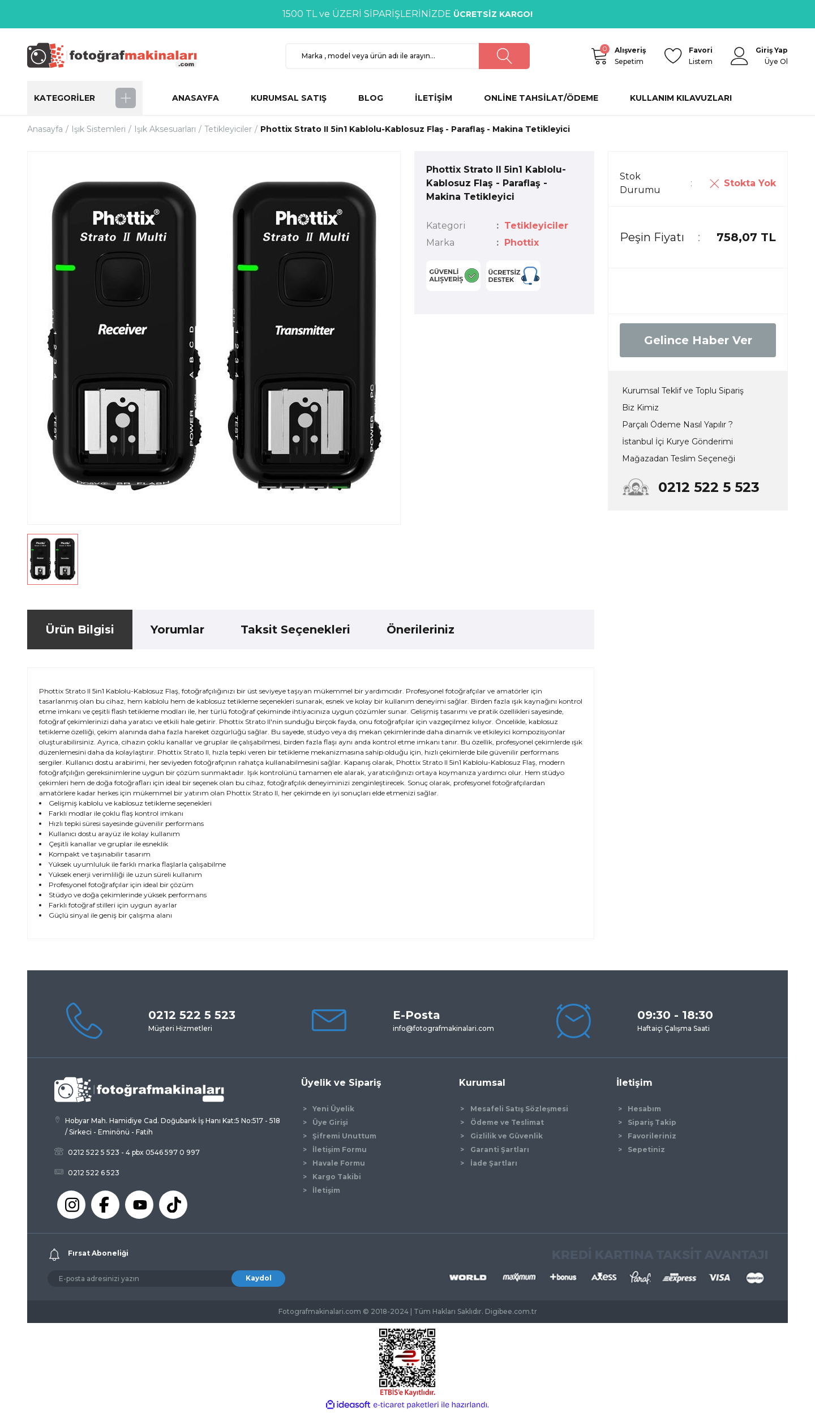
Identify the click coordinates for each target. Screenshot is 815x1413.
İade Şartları (493, 1163)
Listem (701, 55)
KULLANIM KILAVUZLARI (681, 98)
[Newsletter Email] (166, 1278)
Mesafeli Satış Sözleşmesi (519, 1108)
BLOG (370, 98)
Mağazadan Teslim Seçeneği (678, 458)
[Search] (407, 56)
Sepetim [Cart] (630, 55)
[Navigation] (85, 98)
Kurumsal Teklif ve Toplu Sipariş (683, 391)
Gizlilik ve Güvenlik (506, 1136)
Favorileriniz (652, 1136)
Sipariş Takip (652, 1122)
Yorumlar (177, 629)
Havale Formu (338, 1163)
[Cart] (599, 56)
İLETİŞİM (433, 98)
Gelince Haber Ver (698, 340)
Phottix (521, 242)
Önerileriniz (420, 629)
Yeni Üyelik (333, 1108)
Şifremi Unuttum (344, 1136)
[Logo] (117, 55)
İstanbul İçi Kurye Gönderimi (677, 441)
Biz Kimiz (640, 408)
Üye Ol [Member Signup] (776, 61)
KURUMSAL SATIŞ (289, 98)
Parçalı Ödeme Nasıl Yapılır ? (677, 424)
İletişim (326, 1190)
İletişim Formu (339, 1149)
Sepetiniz (646, 1149)
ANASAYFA (195, 98)
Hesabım (644, 1108)
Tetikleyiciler (536, 225)
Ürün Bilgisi (79, 629)
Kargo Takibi (336, 1176)
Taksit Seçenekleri (295, 629)
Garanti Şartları (499, 1149)
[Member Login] (740, 56)
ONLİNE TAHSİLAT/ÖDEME (541, 98)
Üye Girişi (330, 1122)
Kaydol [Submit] (259, 1278)
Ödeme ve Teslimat (507, 1122)
